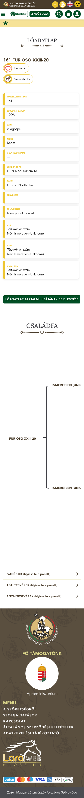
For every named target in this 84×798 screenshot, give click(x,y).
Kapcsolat (14, 721)
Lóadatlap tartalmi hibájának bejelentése (41, 299)
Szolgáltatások (20, 715)
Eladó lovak (40, 14)
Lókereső (20, 14)
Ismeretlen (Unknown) (29, 234)
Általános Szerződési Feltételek (38, 727)
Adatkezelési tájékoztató (31, 733)
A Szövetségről (20, 709)
